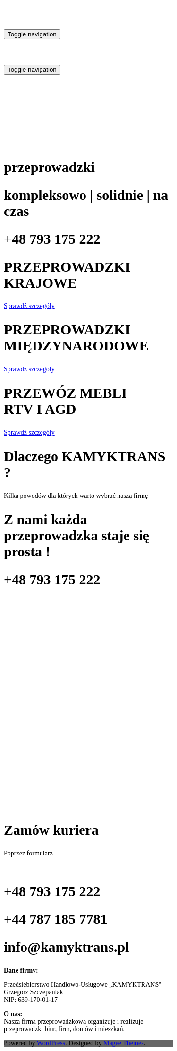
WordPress (51, 1043)
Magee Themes (123, 1043)
